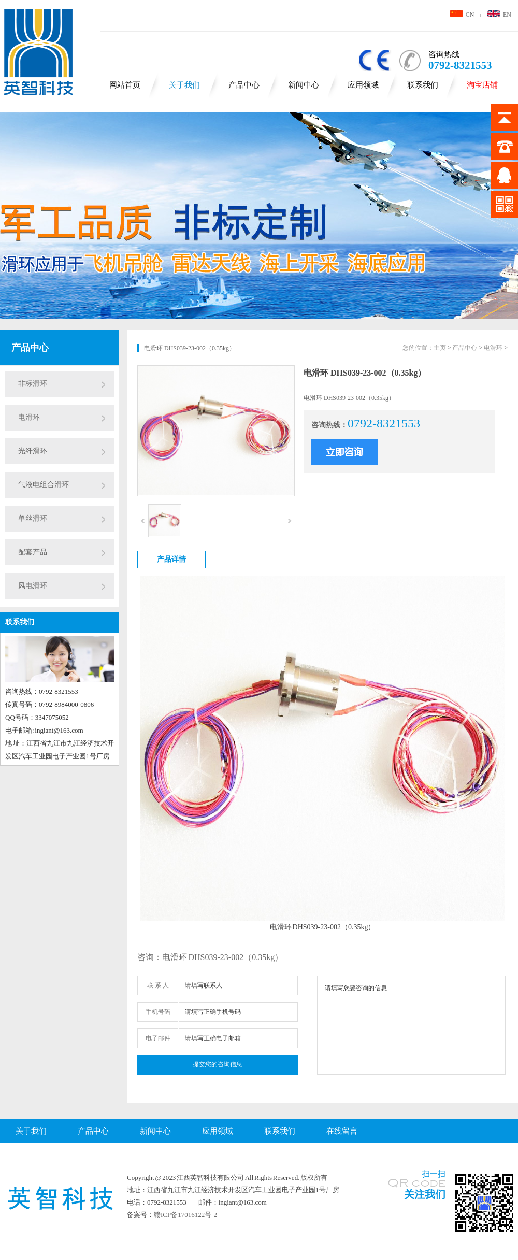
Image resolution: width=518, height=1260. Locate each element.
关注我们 (424, 1194)
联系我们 (422, 85)
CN (462, 14)
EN (499, 14)
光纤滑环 (32, 451)
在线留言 (341, 1131)
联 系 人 (158, 985)
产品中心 (244, 85)
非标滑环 (32, 384)
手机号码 (158, 1011)
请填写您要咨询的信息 (411, 1025)
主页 (440, 347)
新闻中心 (303, 85)
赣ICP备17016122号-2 (185, 1215)
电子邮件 (158, 1038)
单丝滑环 (32, 518)
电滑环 (29, 417)
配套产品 (32, 552)
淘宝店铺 (482, 85)
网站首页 (124, 85)
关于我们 (184, 85)
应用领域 (363, 85)
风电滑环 (32, 586)
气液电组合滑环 (43, 485)
